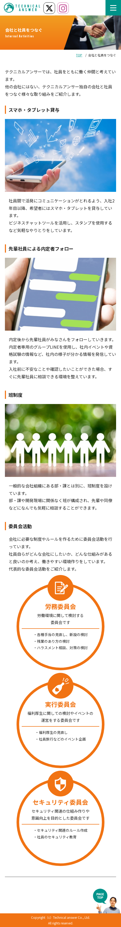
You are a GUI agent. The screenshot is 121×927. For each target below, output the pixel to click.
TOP (79, 55)
